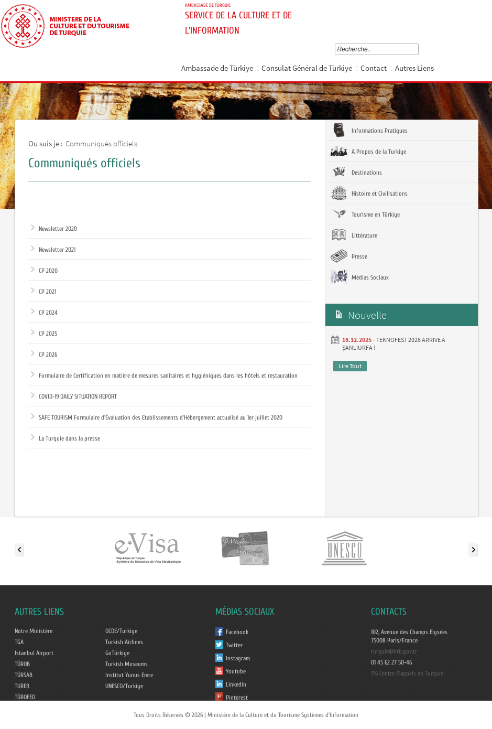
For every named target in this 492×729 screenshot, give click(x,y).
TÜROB (22, 664)
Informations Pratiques (369, 130)
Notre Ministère (33, 631)
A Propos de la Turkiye (368, 151)
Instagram (238, 658)
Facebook (237, 632)
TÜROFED (25, 697)
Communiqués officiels (101, 143)
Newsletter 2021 (53, 249)
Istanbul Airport (34, 653)
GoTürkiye (117, 653)
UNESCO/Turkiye (124, 686)
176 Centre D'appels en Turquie (407, 673)
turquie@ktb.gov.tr (394, 651)
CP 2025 (44, 333)
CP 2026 (44, 354)
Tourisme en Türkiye (365, 214)
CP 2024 (44, 312)
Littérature (354, 235)
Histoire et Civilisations (369, 193)
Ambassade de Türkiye (217, 68)
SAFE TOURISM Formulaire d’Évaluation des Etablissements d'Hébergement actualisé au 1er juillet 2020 (156, 417)
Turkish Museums (126, 664)
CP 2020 (44, 270)
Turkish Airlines (124, 642)
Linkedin (236, 684)
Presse (349, 256)
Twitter (234, 645)
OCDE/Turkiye (121, 631)
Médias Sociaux (360, 277)
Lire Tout (350, 366)
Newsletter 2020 (54, 228)
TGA (19, 642)
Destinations (356, 172)
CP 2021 (43, 291)
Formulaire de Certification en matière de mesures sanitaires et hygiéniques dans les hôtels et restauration (164, 375)
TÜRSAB (23, 675)
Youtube (236, 671)
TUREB (22, 686)
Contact (373, 68)
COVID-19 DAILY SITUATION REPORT (74, 396)
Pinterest (237, 697)
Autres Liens (414, 68)
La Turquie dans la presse (65, 438)
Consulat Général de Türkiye (306, 68)
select (418, 49)
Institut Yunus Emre (129, 675)
